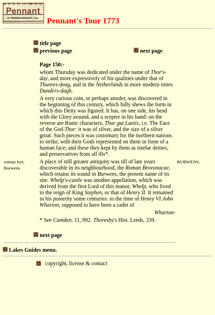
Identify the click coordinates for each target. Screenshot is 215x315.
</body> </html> (107, 285)
